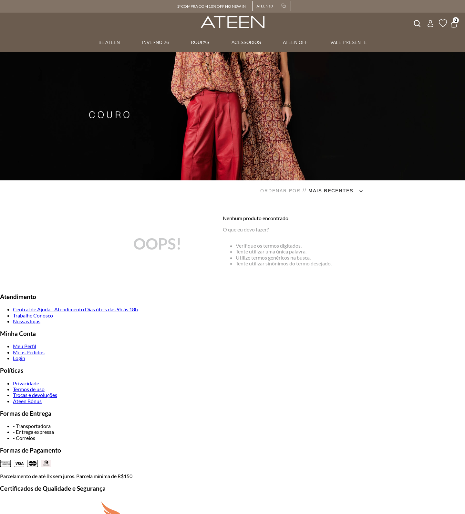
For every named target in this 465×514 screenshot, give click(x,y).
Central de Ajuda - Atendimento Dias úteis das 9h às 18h (75, 309)
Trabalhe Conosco (33, 315)
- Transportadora (32, 426)
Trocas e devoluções (35, 395)
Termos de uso (29, 389)
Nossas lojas (26, 321)
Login (19, 358)
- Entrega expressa (33, 432)
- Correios (24, 438)
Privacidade (26, 383)
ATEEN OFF (295, 42)
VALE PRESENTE (348, 42)
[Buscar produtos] (416, 22)
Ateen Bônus (27, 401)
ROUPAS (200, 42)
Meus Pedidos (29, 352)
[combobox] (416, 22)
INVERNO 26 (155, 42)
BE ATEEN (109, 42)
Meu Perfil (24, 346)
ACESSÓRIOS (246, 42)
